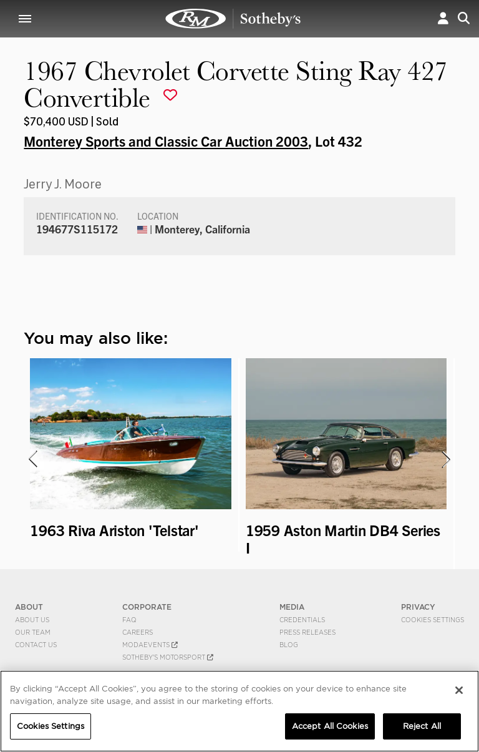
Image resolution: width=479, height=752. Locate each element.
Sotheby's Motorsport (167, 657)
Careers (137, 632)
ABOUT (29, 607)
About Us (32, 619)
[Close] (459, 690)
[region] (239, 711)
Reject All (422, 726)
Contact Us (36, 644)
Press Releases (307, 632)
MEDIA (291, 607)
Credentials (302, 619)
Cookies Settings (432, 619)
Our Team (33, 632)
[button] (443, 18)
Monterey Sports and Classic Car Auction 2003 (166, 140)
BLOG (288, 644)
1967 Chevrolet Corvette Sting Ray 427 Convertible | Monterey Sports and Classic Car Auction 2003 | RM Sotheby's (233, 18)
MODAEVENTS (150, 644)
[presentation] (32, 459)
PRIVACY (418, 607)
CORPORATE (147, 607)
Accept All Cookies (330, 726)
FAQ (129, 619)
